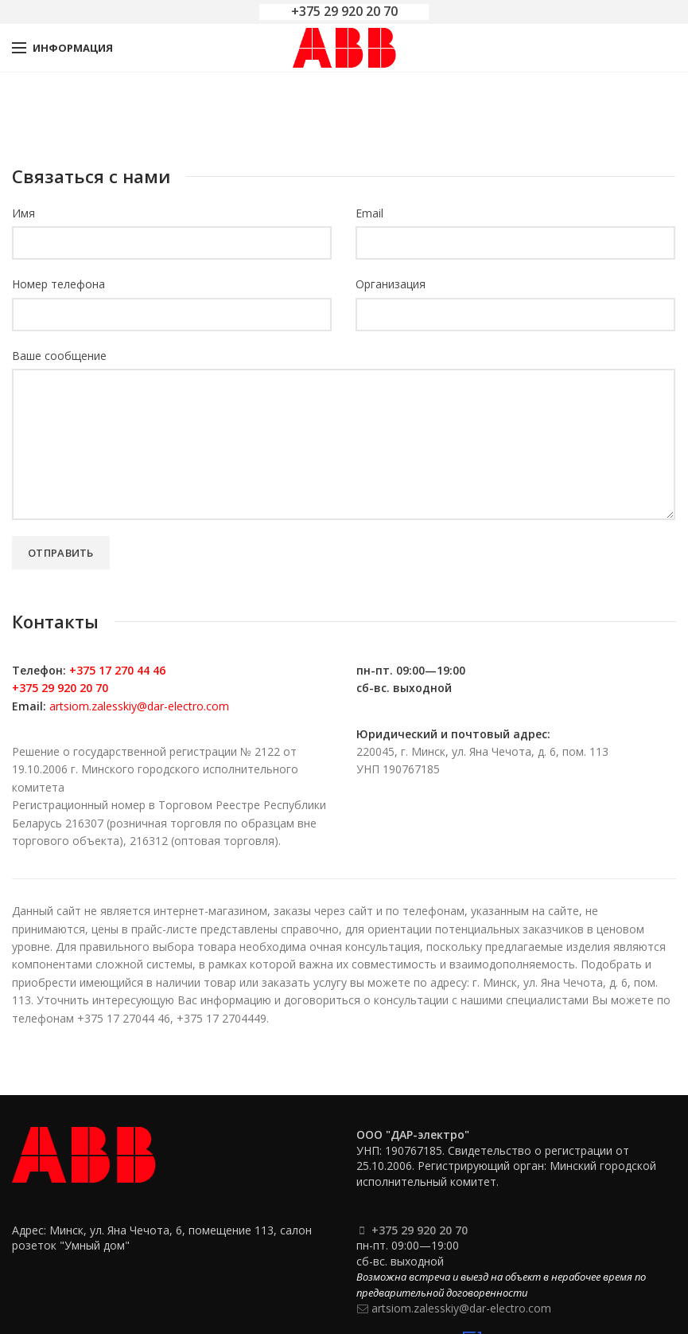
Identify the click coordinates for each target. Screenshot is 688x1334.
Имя (23, 213)
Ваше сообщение (59, 355)
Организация (391, 283)
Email (369, 213)
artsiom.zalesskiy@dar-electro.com (139, 706)
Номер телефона (58, 283)
